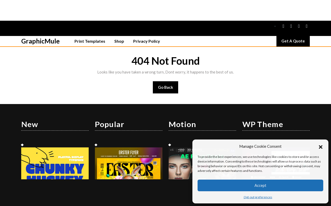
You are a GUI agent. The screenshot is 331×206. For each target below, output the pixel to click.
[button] (320, 146)
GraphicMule (40, 20)
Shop (119, 20)
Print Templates (89, 20)
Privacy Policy (146, 20)
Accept (260, 185)
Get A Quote (295, 21)
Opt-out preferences (258, 197)
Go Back (168, 68)
